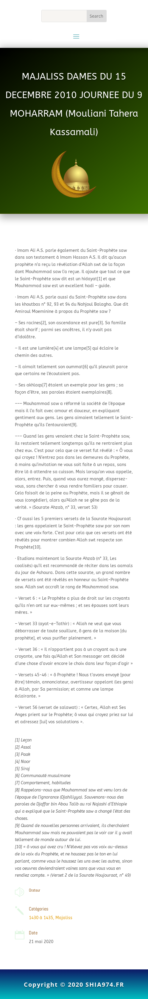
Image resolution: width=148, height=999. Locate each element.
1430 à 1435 (41, 917)
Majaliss (63, 917)
